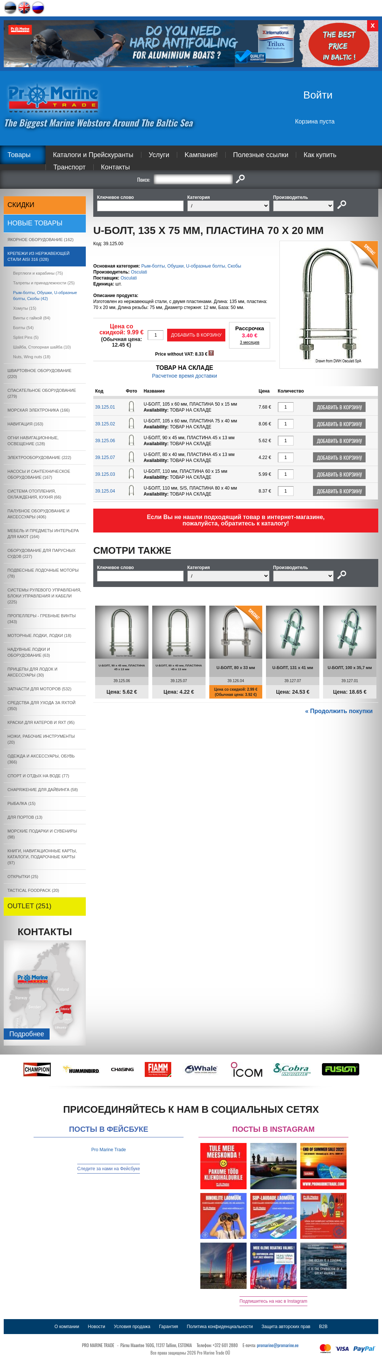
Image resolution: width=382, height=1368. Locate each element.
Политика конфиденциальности (220, 1326)
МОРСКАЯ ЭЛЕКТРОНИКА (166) (38, 410)
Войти (317, 95)
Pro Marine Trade (108, 1149)
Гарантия (168, 1326)
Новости (96, 1326)
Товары (19, 155)
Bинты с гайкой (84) (31, 318)
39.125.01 (105, 407)
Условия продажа (132, 1326)
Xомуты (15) (24, 308)
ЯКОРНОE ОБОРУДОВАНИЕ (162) (40, 239)
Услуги (159, 155)
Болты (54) (23, 327)
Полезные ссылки (260, 155)
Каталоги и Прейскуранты (93, 155)
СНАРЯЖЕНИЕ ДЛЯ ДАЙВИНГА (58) (42, 789)
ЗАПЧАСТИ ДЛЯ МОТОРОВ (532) (39, 689)
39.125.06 (105, 440)
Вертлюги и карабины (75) (38, 273)
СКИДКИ (20, 205)
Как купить (320, 155)
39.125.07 (105, 457)
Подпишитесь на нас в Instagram (273, 1301)
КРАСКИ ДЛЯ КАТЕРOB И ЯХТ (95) (41, 722)
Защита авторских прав (286, 1326)
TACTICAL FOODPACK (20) (33, 890)
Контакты (115, 167)
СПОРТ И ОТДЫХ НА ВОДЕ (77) (38, 776)
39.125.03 (105, 474)
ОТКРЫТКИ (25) (22, 876)
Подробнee (26, 1034)
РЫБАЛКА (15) (21, 803)
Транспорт (69, 167)
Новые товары (35, 223)
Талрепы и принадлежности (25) (44, 283)
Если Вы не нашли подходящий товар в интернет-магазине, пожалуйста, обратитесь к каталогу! (236, 520)
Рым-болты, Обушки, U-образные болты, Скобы (191, 266)
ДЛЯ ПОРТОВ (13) (25, 817)
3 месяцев (249, 342)
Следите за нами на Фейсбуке (108, 1168)
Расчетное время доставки (184, 376)
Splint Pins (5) (25, 337)
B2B (323, 1326)
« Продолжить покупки (339, 711)
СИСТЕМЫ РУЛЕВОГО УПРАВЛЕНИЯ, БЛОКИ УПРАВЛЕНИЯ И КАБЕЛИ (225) (44, 596)
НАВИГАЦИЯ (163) (25, 424)
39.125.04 (105, 491)
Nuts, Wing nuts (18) (31, 357)
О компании (66, 1326)
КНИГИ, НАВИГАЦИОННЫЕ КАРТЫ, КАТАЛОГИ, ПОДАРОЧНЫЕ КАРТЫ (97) (42, 857)
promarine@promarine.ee (278, 1345)
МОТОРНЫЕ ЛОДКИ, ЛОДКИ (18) (39, 635)
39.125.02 (105, 424)
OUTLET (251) (29, 906)
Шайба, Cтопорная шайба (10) (42, 347)
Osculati (139, 272)
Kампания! (201, 155)
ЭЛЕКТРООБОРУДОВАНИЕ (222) (39, 457)
